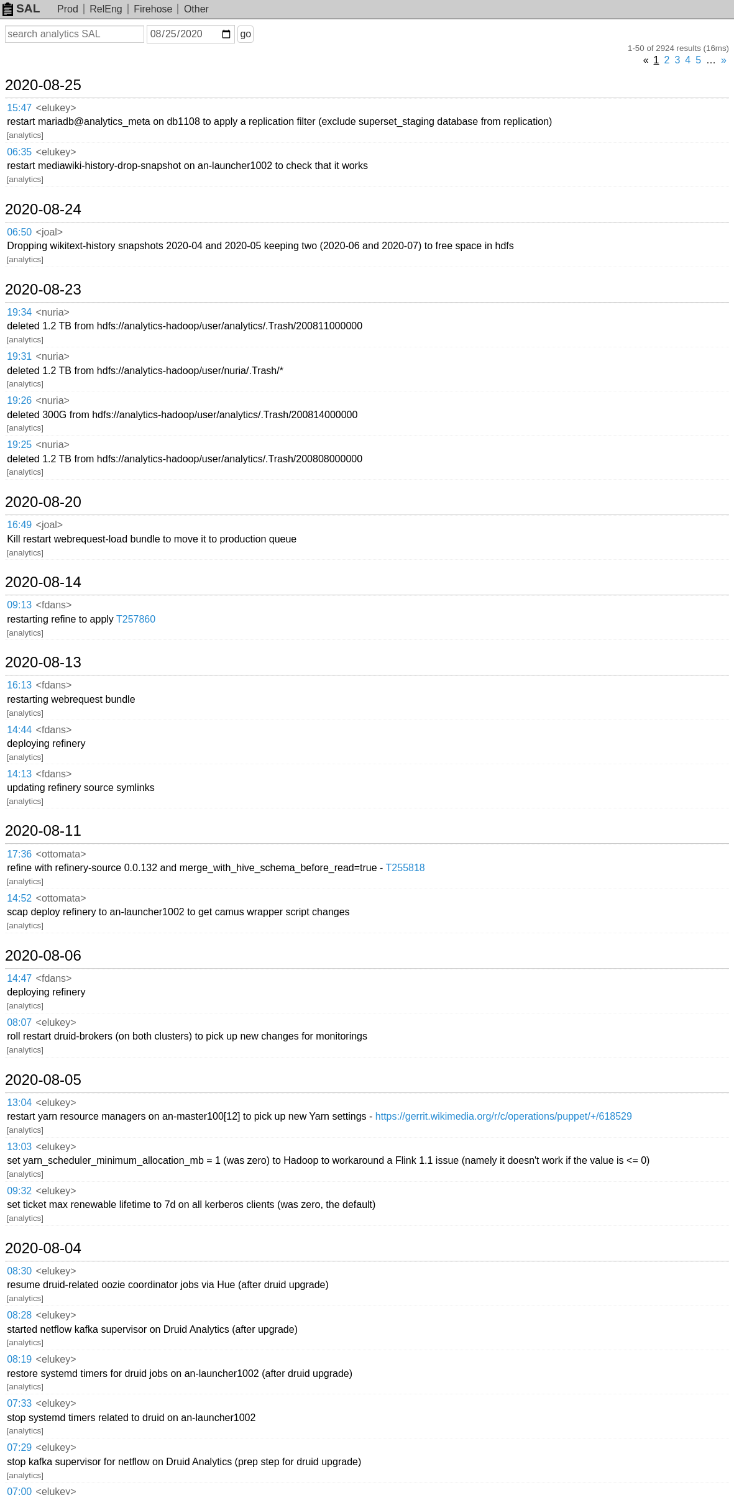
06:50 (19, 232)
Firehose (153, 9)
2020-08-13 (43, 662)
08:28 (19, 1315)
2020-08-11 (43, 831)
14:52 (19, 898)
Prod (67, 9)
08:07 (19, 1022)
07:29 (19, 1447)
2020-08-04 (43, 1248)
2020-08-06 (43, 956)
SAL (21, 8)
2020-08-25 (43, 85)
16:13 (19, 685)
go (245, 34)
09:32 (19, 1191)
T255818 (405, 867)
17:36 (19, 854)
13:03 (19, 1146)
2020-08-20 (43, 502)
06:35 (19, 152)
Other (196, 9)
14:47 (19, 978)
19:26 (19, 400)
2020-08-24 (43, 209)
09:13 (19, 605)
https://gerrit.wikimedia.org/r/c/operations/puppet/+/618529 (503, 1116)
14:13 (19, 774)
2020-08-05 (43, 1080)
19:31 (19, 356)
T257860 (135, 619)
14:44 (19, 730)
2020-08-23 (43, 290)
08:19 (19, 1359)
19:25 (19, 444)
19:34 (19, 312)
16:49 (19, 524)
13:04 (19, 1102)
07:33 (19, 1403)
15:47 (19, 108)
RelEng (105, 9)
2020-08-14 (43, 582)
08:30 (19, 1271)
